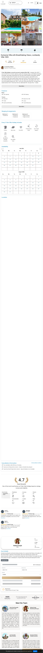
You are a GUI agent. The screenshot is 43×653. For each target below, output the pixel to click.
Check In (3, 551)
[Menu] (40, 3)
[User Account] (36, 3)
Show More (21, 86)
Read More (3, 501)
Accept (35, 651)
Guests (3, 555)
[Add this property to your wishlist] (26, 10)
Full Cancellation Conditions (36, 446)
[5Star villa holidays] (3, 3)
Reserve (21, 561)
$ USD (32, 2)
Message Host (4, 543)
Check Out (24, 551)
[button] (41, 581)
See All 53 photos (31, 39)
